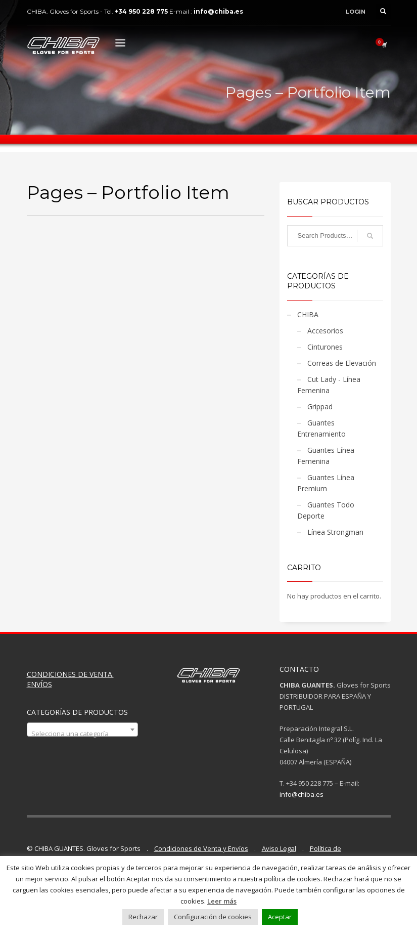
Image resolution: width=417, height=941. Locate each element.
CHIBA (307, 314)
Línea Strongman (335, 532)
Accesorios (325, 330)
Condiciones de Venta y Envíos (201, 848)
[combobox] (82, 729)
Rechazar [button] (143, 916)
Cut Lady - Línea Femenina (328, 384)
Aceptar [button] (280, 916)
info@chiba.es (301, 794)
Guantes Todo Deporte (325, 510)
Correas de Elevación (341, 363)
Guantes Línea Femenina (325, 455)
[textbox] (82, 733)
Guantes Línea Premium (325, 483)
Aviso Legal (279, 848)
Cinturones (325, 347)
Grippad (320, 406)
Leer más (222, 901)
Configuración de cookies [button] (213, 916)
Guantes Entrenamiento (321, 428)
